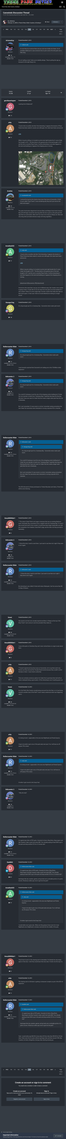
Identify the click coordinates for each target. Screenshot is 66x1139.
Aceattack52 (10, 246)
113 (22, 29)
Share (47, 22)
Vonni (10, 617)
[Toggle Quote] (21, 44)
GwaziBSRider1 (9, 518)
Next (51, 29)
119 (44, 29)
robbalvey (12, 21)
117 (37, 29)
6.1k (10, 115)
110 (11, 29)
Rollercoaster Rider (10, 346)
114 (26, 29)
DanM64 (10, 862)
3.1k (10, 361)
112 (18, 29)
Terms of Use (6, 1136)
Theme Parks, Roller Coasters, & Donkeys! (30, 22)
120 (48, 29)
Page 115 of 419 (60, 32)
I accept (58, 1136)
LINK (19, 134)
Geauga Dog (10, 302)
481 (10, 877)
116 (33, 29)
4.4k (10, 206)
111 (15, 29)
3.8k (10, 632)
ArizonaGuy (10, 40)
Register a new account (19, 1099)
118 (40, 29)
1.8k (10, 317)
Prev (7, 29)
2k (10, 533)
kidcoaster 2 (10, 376)
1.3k (10, 55)
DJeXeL (10, 191)
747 (10, 261)
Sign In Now (47, 1099)
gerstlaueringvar (10, 100)
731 (10, 137)
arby (9, 122)
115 (29, 29)
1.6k (10, 391)
